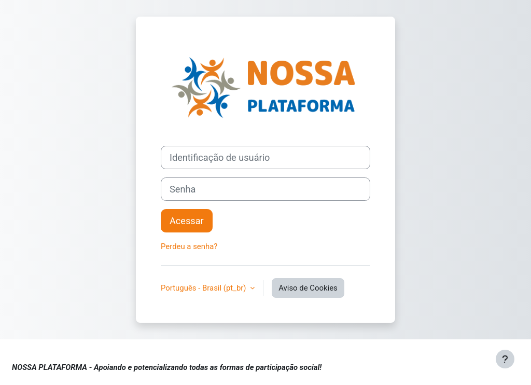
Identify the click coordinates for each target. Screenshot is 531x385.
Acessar (187, 220)
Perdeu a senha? (189, 246)
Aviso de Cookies (308, 288)
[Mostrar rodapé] (505, 359)
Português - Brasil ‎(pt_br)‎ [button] (204, 288)
